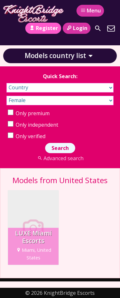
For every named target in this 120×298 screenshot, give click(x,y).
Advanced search (60, 158)
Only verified (26, 136)
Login (76, 28)
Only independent (33, 124)
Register (43, 28)
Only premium (29, 113)
